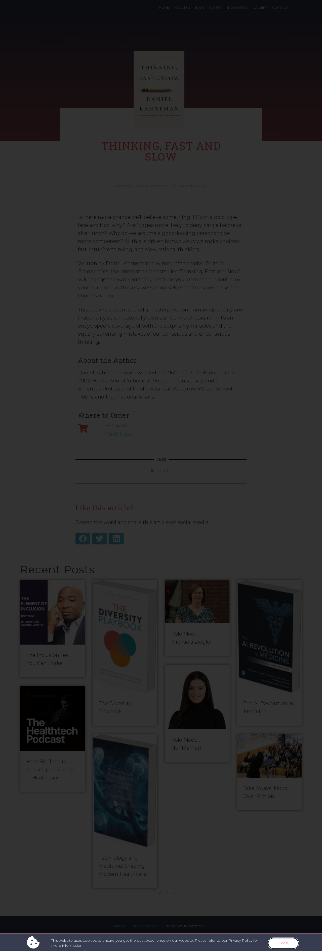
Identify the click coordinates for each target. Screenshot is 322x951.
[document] (161, 475)
